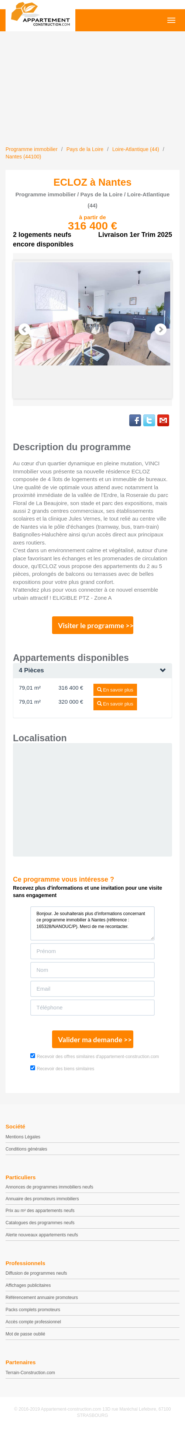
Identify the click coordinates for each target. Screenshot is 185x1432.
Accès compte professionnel (33, 1321)
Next (161, 329)
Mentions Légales (23, 1136)
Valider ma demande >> (95, 1039)
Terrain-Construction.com (30, 1372)
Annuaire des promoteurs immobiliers (42, 1198)
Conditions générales (26, 1149)
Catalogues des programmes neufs (40, 1222)
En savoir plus (115, 690)
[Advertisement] (92, 90)
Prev (24, 329)
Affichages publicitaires (28, 1285)
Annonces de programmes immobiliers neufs (49, 1187)
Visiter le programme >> (95, 625)
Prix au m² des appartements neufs (40, 1210)
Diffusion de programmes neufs (36, 1273)
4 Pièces (31, 670)
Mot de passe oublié (25, 1334)
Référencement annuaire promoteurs (42, 1297)
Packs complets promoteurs (33, 1309)
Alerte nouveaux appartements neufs (42, 1234)
